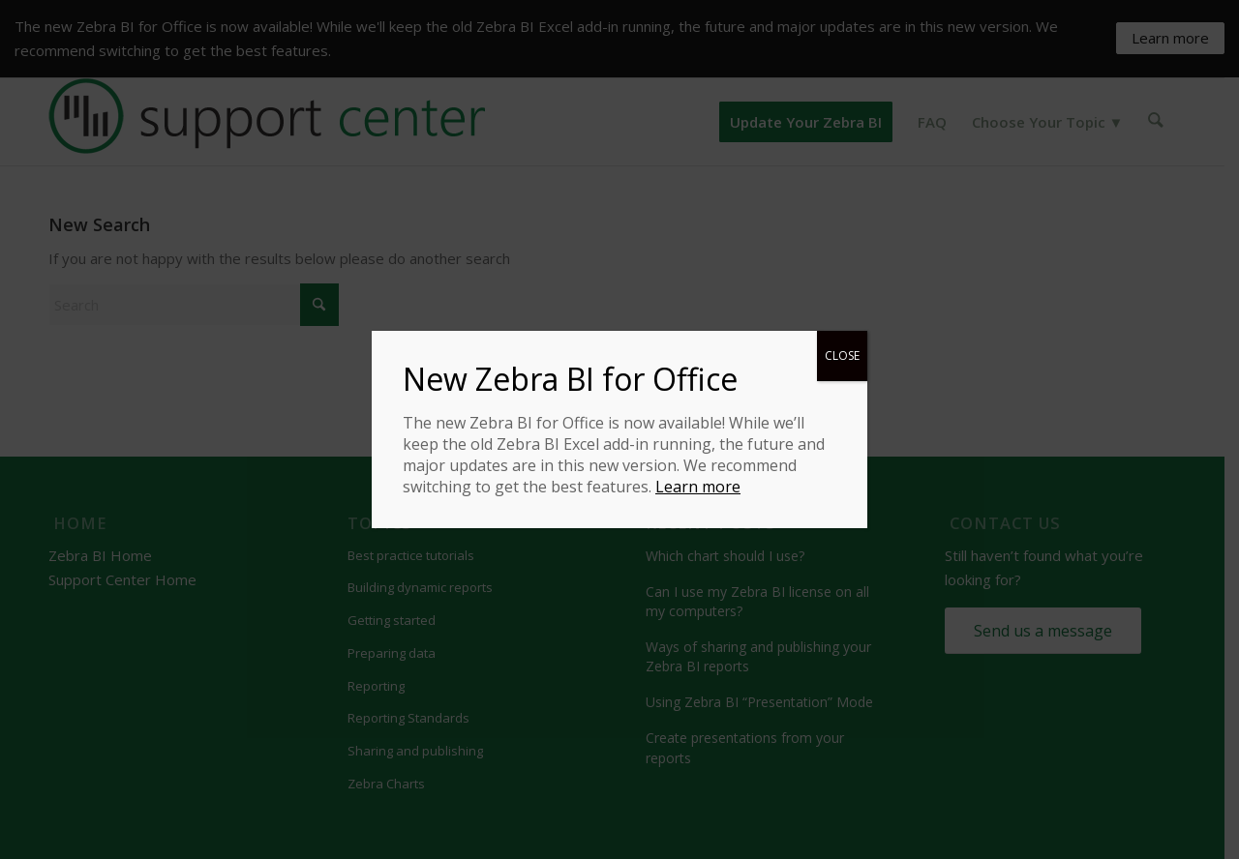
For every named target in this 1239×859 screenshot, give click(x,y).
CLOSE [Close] (842, 355)
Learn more (697, 486)
